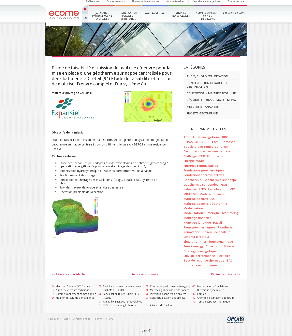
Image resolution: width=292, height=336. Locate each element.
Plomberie (225, 227)
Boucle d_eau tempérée (201, 146)
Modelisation (193, 208)
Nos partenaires (175, 1)
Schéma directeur (196, 237)
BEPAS (188, 142)
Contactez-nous (115, 1)
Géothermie (192, 180)
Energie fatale (194, 161)
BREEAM (212, 142)
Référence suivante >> (225, 274)
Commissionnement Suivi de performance (207, 15)
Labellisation (217, 189)
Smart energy (194, 246)
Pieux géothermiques (199, 227)
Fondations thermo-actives (204, 175)
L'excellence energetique (206, 1)
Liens (67, 318)
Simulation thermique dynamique (208, 241)
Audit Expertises (154, 12)
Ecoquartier (216, 156)
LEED (202, 189)
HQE (224, 184)
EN (85, 18)
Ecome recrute (236, 1)
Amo (187, 137)
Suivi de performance (199, 256)
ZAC (229, 260)
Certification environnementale (207, 151)
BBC (225, 137)
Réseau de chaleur (216, 232)
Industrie (190, 189)
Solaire (229, 246)
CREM (225, 146)
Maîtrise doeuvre (212, 194)
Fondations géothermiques (204, 170)
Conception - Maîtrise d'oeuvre (211, 93)
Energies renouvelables (181, 14)
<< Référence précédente (68, 274)
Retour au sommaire (145, 274)
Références (92, 1)
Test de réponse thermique (204, 260)
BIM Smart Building (234, 12)
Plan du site (54, 318)
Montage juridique (197, 222)
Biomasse (228, 142)
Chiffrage (190, 156)
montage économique (200, 265)
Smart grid (213, 246)
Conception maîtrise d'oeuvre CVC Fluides (102, 15)
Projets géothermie (202, 113)
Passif (217, 222)
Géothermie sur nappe (220, 180)
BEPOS (199, 142)
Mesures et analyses (203, 107)
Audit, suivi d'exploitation (207, 76)
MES (232, 189)
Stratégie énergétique (200, 251)
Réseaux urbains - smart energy (211, 100)
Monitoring (230, 213)
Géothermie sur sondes (201, 184)
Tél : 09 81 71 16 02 (103, 318)
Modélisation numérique (202, 213)
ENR (202, 156)
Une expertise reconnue (145, 1)
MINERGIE (190, 194)
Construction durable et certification (128, 15)
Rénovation (192, 232)
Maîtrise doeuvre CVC (199, 199)
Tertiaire (223, 256)
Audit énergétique (206, 137)
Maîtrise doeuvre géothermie (205, 203)
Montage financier (197, 218)
